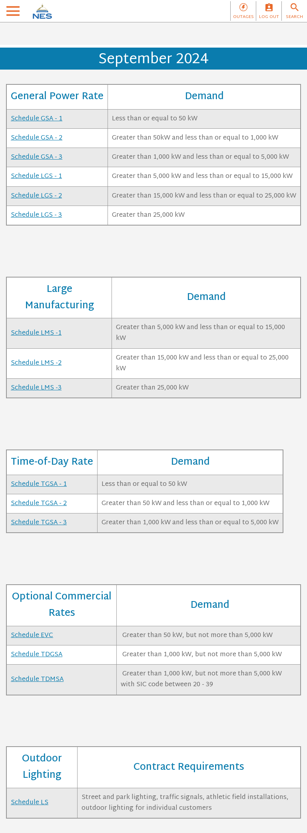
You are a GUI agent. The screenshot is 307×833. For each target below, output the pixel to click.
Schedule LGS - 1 (36, 176)
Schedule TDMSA (37, 679)
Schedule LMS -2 (36, 363)
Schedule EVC (32, 635)
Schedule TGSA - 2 (39, 503)
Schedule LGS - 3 (36, 215)
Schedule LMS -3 (36, 388)
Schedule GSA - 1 (36, 119)
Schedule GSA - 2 (36, 138)
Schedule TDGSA (36, 655)
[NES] (42, 11)
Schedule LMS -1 (36, 333)
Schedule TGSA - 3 (39, 523)
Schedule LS (29, 803)
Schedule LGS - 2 (36, 196)
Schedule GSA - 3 (36, 157)
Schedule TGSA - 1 (39, 484)
